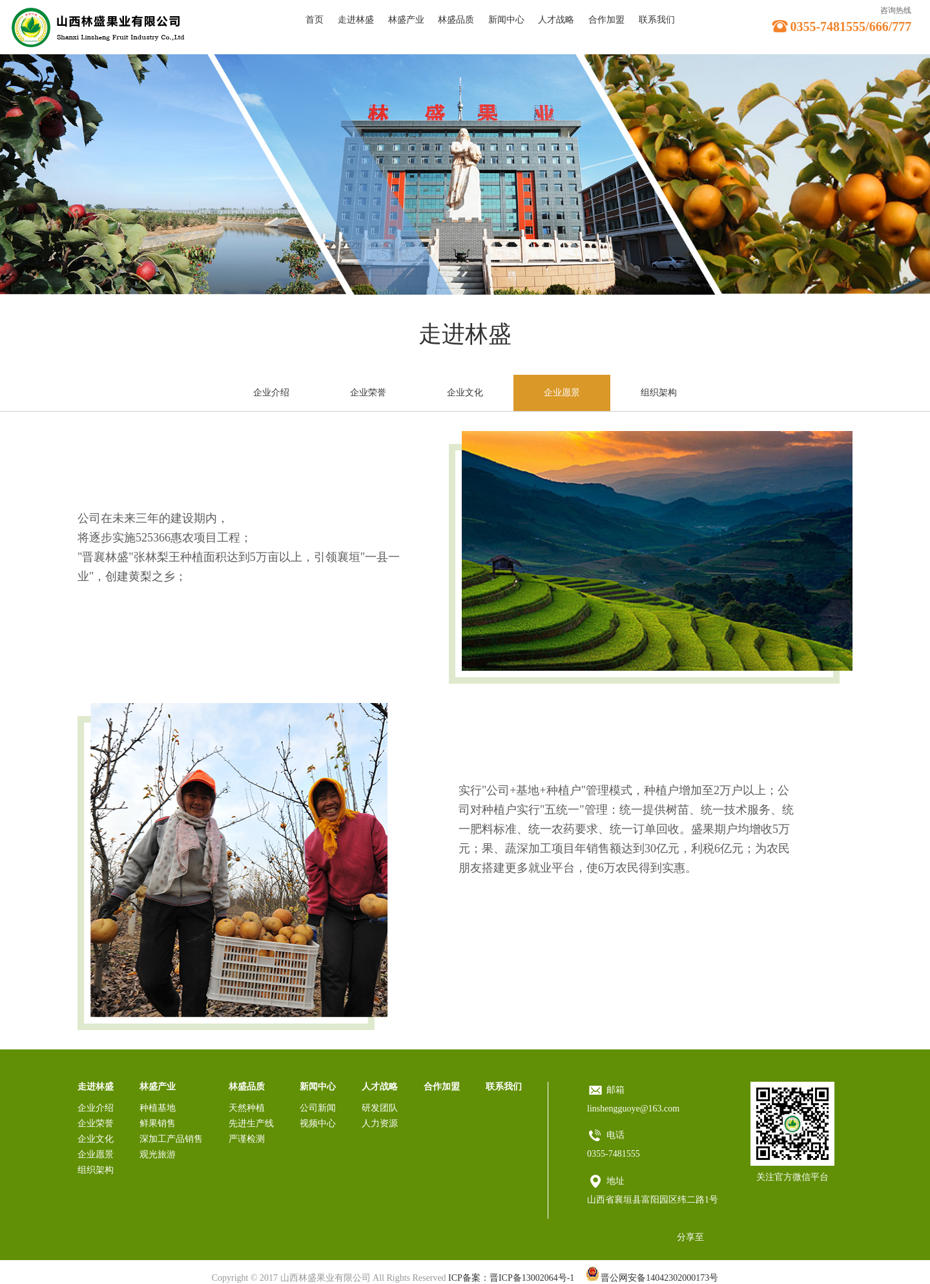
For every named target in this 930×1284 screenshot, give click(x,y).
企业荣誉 (368, 392)
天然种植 (247, 1108)
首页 (314, 20)
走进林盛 (356, 20)
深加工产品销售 (171, 1139)
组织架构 (659, 392)
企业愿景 (562, 392)
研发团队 (380, 1108)
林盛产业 (406, 20)
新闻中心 (506, 20)
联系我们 (657, 20)
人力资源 (380, 1123)
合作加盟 (606, 20)
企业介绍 (271, 392)
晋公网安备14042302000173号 (652, 1278)
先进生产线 (251, 1123)
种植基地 (158, 1108)
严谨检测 (247, 1139)
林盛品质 (456, 20)
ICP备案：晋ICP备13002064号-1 (511, 1278)
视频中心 (318, 1123)
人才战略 (556, 20)
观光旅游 (158, 1154)
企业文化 (465, 392)
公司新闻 (318, 1108)
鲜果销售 (158, 1123)
